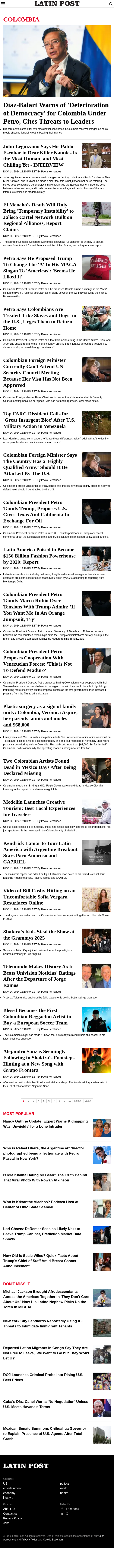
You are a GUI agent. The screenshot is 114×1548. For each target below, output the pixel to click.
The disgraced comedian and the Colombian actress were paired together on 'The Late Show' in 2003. (56, 917)
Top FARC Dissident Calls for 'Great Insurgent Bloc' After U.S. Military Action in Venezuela (39, 420)
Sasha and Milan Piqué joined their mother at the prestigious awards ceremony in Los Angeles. (37, 952)
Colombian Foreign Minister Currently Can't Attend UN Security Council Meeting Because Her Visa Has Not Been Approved (37, 372)
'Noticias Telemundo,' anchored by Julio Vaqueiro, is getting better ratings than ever (50, 997)
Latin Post (57, 3)
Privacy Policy (12, 1518)
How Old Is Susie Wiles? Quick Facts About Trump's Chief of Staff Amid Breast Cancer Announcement (40, 1261)
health (64, 1493)
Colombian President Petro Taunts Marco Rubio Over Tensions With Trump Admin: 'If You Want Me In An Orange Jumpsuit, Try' (39, 606)
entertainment (12, 1488)
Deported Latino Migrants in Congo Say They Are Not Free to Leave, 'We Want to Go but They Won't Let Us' (46, 1353)
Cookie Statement (53, 1539)
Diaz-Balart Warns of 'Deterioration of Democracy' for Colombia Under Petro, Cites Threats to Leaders (56, 113)
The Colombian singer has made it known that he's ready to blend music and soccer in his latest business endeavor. (54, 1037)
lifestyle (8, 1497)
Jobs (6, 1523)
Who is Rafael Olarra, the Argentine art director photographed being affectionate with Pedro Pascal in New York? (43, 1153)
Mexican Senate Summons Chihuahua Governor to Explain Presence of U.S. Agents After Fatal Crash (44, 1434)
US (5, 1483)
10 (70, 1100)
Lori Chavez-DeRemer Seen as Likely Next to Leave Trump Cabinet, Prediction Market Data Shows (42, 1234)
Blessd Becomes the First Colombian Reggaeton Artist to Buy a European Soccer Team (37, 1016)
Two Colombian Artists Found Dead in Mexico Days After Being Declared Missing (39, 767)
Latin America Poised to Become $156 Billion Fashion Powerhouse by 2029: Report (39, 556)
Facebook (72, 1509)
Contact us (10, 1513)
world (63, 1488)
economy (9, 1493)
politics (64, 1483)
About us (9, 1509)
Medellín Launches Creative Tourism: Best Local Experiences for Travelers (39, 808)
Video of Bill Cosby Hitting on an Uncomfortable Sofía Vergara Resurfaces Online (39, 897)
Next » (78, 1100)
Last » (88, 1100)
